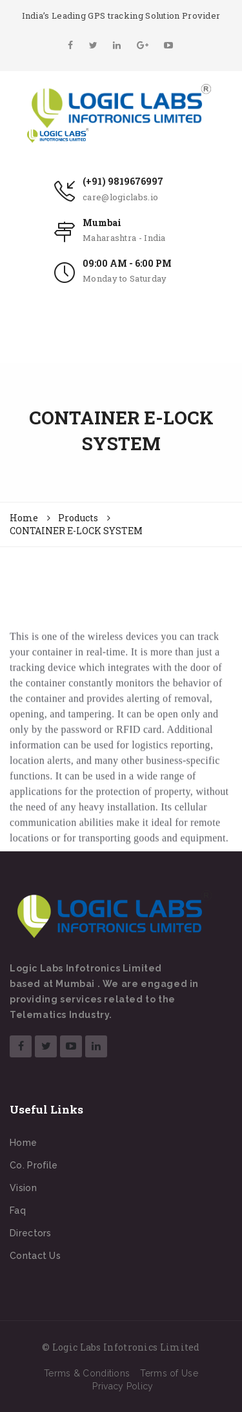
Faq (18, 1210)
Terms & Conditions (87, 1373)
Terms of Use (169, 1373)
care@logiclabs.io (120, 197)
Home (23, 1142)
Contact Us (35, 1256)
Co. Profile (33, 1165)
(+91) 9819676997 (123, 181)
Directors (31, 1233)
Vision (23, 1188)
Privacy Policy (122, 1386)
